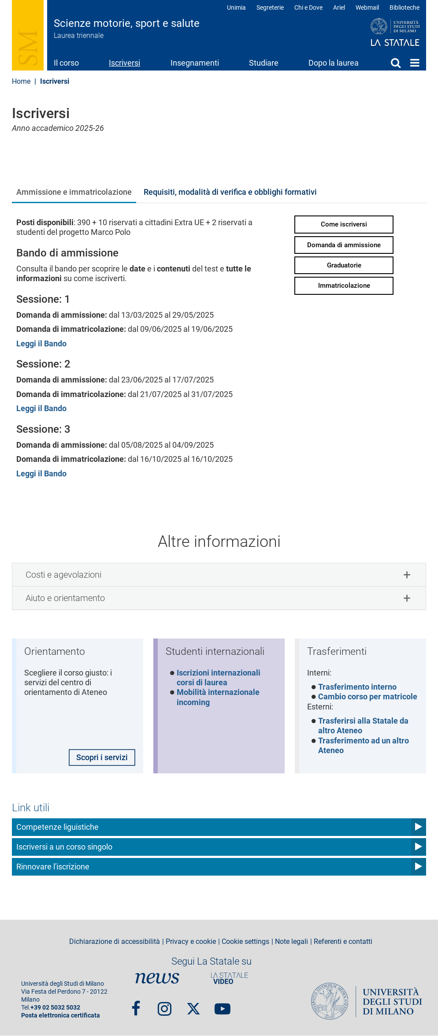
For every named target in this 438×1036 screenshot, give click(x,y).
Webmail (367, 7)
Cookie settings (245, 942)
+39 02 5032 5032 (55, 1008)
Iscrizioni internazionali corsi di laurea (218, 677)
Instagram (164, 1005)
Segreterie (270, 7)
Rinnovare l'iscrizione (52, 867)
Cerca (395, 62)
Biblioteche (404, 7)
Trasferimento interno (357, 686)
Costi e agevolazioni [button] (63, 574)
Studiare (263, 62)
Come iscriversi (344, 224)
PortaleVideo (229, 979)
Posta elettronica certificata (60, 1016)
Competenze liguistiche (57, 827)
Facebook (136, 1005)
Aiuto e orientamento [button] (65, 598)
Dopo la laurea (333, 62)
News (157, 979)
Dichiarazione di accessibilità (114, 942)
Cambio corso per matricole (367, 697)
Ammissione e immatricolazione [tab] (74, 192)
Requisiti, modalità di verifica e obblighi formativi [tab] (230, 192)
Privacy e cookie (191, 942)
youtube (222, 1005)
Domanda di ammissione (344, 245)
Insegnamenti (195, 62)
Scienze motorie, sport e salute (127, 23)
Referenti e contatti (343, 942)
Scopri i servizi (102, 757)
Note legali (291, 942)
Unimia (236, 7)
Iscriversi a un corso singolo (64, 847)
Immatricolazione (344, 286)
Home (414, 62)
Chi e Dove (308, 7)
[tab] (219, 574)
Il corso (66, 62)
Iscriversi (124, 62)
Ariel (339, 7)
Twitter (193, 1005)
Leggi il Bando (41, 343)
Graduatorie (344, 265)
